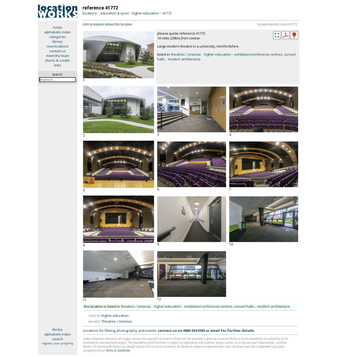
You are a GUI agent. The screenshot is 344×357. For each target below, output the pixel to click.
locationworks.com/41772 (277, 24)
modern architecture (184, 59)
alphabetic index (57, 32)
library (57, 41)
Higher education (115, 315)
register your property (57, 343)
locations (90, 13)
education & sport (114, 13)
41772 (167, 13)
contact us (58, 51)
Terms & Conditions (118, 350)
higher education (145, 13)
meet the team (57, 55)
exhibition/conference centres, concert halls (219, 306)
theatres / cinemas (186, 54)
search (57, 339)
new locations (58, 46)
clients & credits (57, 60)
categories (57, 36)
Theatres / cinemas (116, 321)
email (215, 330)
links (57, 65)
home (57, 27)
